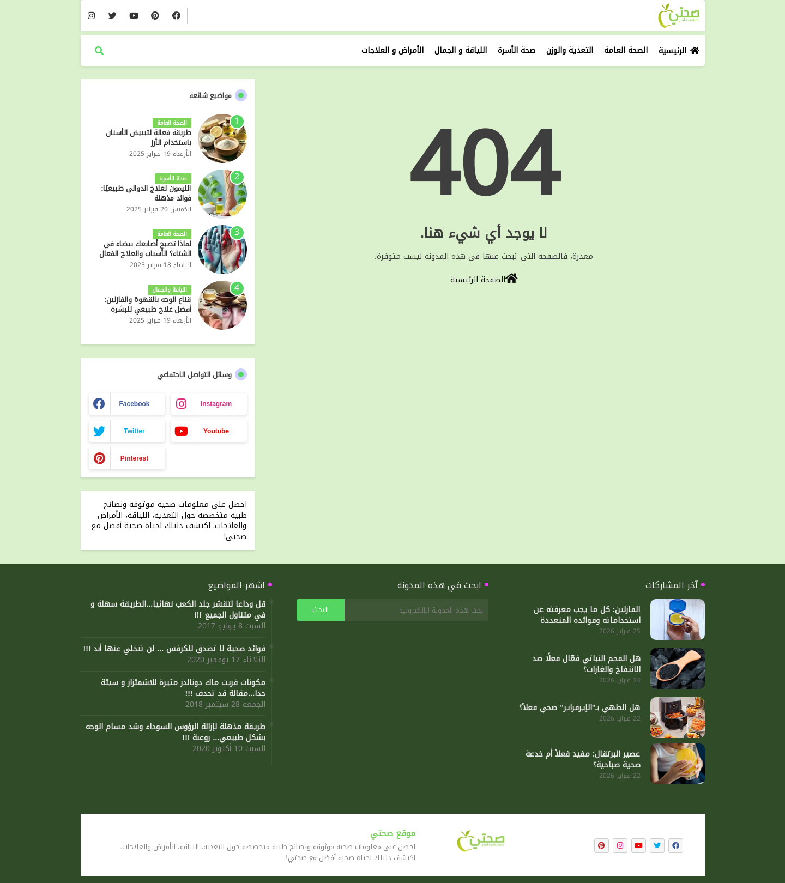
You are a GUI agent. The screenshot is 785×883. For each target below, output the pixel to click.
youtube (216, 431)
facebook (134, 404)
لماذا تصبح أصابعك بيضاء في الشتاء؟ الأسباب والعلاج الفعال (145, 249)
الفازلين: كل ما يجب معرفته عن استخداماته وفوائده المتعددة (587, 615)
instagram (216, 404)
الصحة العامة (626, 50)
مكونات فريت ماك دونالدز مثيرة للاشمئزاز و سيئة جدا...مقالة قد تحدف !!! (183, 688)
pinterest (134, 458)
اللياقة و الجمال (460, 50)
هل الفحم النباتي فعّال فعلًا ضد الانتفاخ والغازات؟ (586, 664)
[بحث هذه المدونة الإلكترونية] (416, 610)
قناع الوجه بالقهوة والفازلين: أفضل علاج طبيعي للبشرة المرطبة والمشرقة (147, 310)
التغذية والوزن (569, 50)
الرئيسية (672, 51)
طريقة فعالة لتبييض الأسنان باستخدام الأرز (148, 138)
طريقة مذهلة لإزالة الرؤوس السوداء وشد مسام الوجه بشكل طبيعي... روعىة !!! (175, 732)
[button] (99, 51)
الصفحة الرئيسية (484, 279)
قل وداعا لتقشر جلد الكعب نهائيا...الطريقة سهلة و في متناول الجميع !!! (177, 610)
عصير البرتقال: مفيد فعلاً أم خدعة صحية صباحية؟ (583, 760)
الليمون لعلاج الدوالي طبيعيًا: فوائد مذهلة (146, 193)
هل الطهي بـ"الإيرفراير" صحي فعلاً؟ (579, 708)
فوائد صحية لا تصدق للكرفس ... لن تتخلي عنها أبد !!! (174, 649)
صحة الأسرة (516, 50)
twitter (134, 431)
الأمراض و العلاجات (392, 50)
